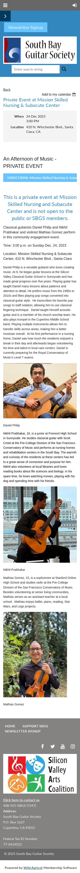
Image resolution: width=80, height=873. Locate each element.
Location (17, 127)
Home (10, 726)
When (19, 116)
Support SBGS (35, 726)
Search (64, 69)
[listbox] (59, 94)
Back (6, 89)
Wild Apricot (33, 868)
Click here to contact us (21, 800)
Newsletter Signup (23, 731)
